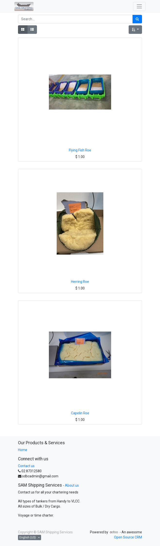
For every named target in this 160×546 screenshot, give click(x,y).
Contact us (26, 466)
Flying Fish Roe (80, 150)
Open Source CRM (128, 537)
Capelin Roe (80, 413)
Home (22, 450)
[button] (135, 29)
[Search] (137, 19)
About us (72, 485)
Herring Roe (80, 282)
